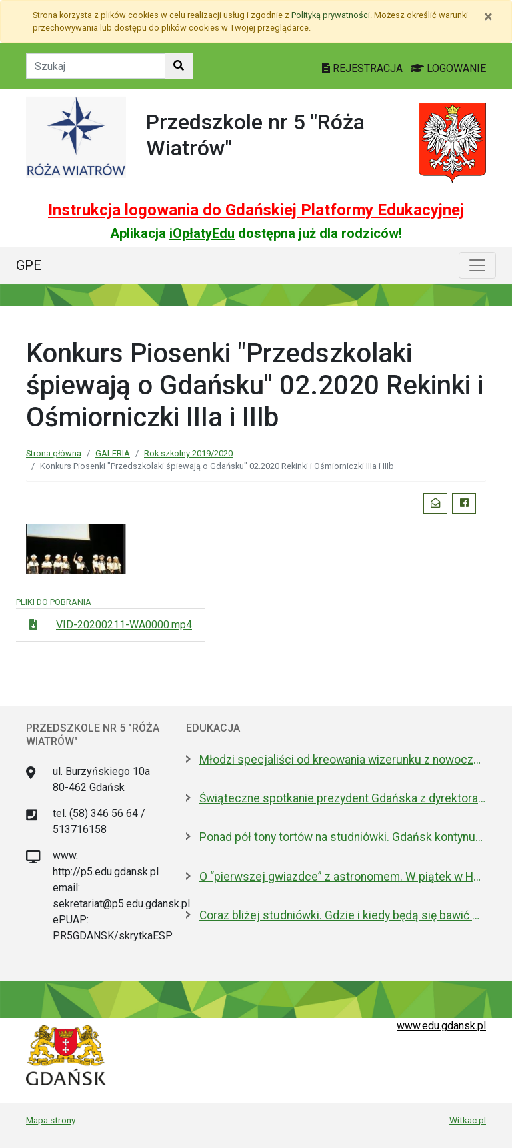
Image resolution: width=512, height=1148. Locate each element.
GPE (28, 265)
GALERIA (112, 453)
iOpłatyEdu (202, 233)
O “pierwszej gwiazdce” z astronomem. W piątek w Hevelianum (342, 876)
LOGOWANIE (448, 68)
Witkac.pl (467, 1120)
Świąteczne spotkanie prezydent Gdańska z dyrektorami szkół (342, 798)
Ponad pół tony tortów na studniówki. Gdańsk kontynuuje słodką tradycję (342, 837)
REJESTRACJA (363, 68)
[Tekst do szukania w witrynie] (95, 66)
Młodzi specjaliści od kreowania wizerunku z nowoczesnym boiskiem (342, 759)
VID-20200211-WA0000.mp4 (124, 624)
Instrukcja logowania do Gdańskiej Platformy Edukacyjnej (256, 210)
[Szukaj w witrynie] (179, 66)
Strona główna (53, 453)
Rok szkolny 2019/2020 (188, 453)
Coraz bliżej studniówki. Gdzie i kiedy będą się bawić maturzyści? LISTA (342, 915)
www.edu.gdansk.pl (441, 1025)
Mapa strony (50, 1120)
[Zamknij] (488, 17)
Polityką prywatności (330, 15)
